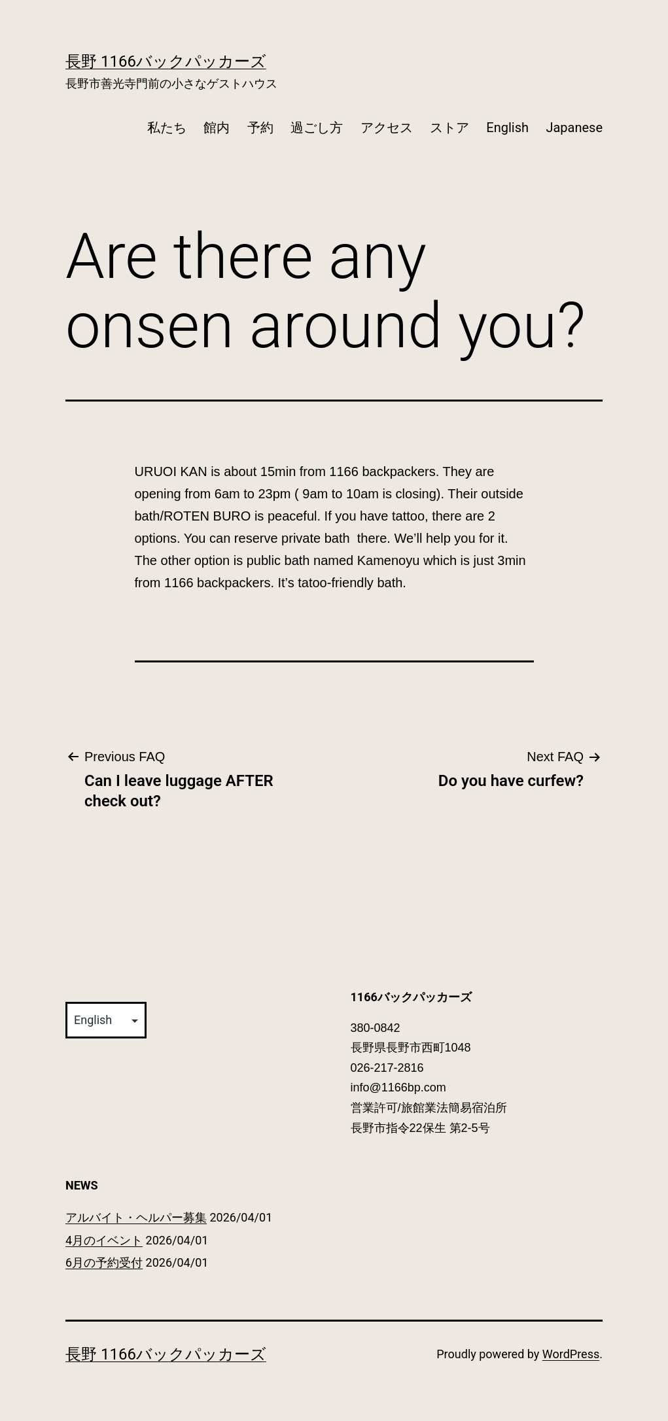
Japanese (574, 127)
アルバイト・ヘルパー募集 (136, 1217)
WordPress (570, 1354)
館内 (216, 127)
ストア (449, 127)
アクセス (386, 127)
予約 (260, 127)
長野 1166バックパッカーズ (165, 61)
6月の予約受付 (104, 1262)
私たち (166, 127)
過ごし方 (316, 127)
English (507, 127)
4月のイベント (104, 1240)
